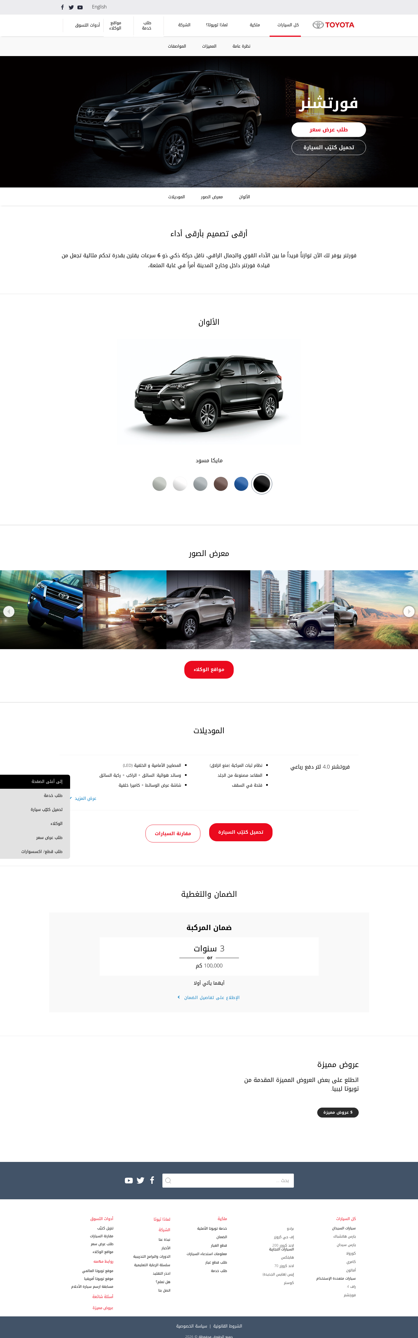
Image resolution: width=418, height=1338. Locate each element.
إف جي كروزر (284, 1229)
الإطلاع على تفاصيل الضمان (211, 989)
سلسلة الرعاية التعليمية (152, 1257)
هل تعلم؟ (163, 1274)
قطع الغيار (219, 1237)
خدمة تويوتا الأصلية (212, 1220)
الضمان (221, 1229)
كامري (351, 1253)
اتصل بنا (164, 1282)
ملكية (255, 25)
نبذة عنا (164, 1231)
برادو (290, 1220)
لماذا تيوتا (162, 1211)
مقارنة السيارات (167, 827)
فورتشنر (350, 1287)
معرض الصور (212, 197)
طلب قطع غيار (216, 1254)
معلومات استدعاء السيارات (207, 1246)
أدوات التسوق (87, 25)
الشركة (184, 25)
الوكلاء (57, 824)
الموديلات (176, 197)
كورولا (351, 1245)
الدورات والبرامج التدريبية (151, 1248)
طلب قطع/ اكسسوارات (42, 852)
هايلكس (287, 1249)
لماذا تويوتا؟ (217, 25)
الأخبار (166, 1240)
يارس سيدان (346, 1236)
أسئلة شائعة (102, 1288)
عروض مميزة (103, 1299)
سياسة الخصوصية (191, 1318)
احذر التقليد (161, 1265)
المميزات (209, 46)
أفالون (351, 1262)
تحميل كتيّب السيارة (328, 147)
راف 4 (351, 1278)
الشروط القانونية (227, 1318)
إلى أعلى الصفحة (47, 782)
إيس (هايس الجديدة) (278, 1266)
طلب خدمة (146, 25)
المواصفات (177, 46)
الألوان (244, 197)
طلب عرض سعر (49, 838)
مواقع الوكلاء (115, 25)
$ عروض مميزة (338, 1104)
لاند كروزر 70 (284, 1257)
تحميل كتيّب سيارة (47, 810)
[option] (209, 402)
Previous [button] (10, 611)
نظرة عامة (241, 46)
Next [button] (408, 611)
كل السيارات (288, 25)
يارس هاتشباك (344, 1228)
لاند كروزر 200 (283, 1237)
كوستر (289, 1274)
